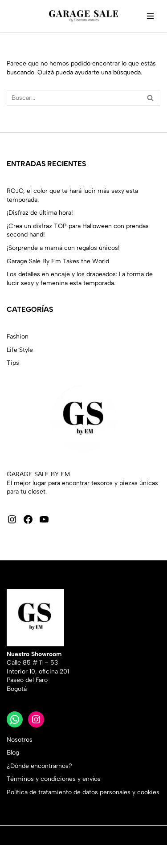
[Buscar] (73, 98)
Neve (14, 835)
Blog (13, 752)
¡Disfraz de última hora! (40, 212)
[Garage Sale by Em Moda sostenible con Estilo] (83, 16)
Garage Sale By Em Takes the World (58, 261)
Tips (13, 363)
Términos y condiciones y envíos (54, 779)
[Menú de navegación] (150, 16)
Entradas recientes (46, 163)
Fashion (18, 336)
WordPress (98, 835)
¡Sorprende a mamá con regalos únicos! (63, 248)
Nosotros (20, 739)
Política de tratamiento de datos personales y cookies (83, 792)
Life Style (20, 350)
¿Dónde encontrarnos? (39, 766)
